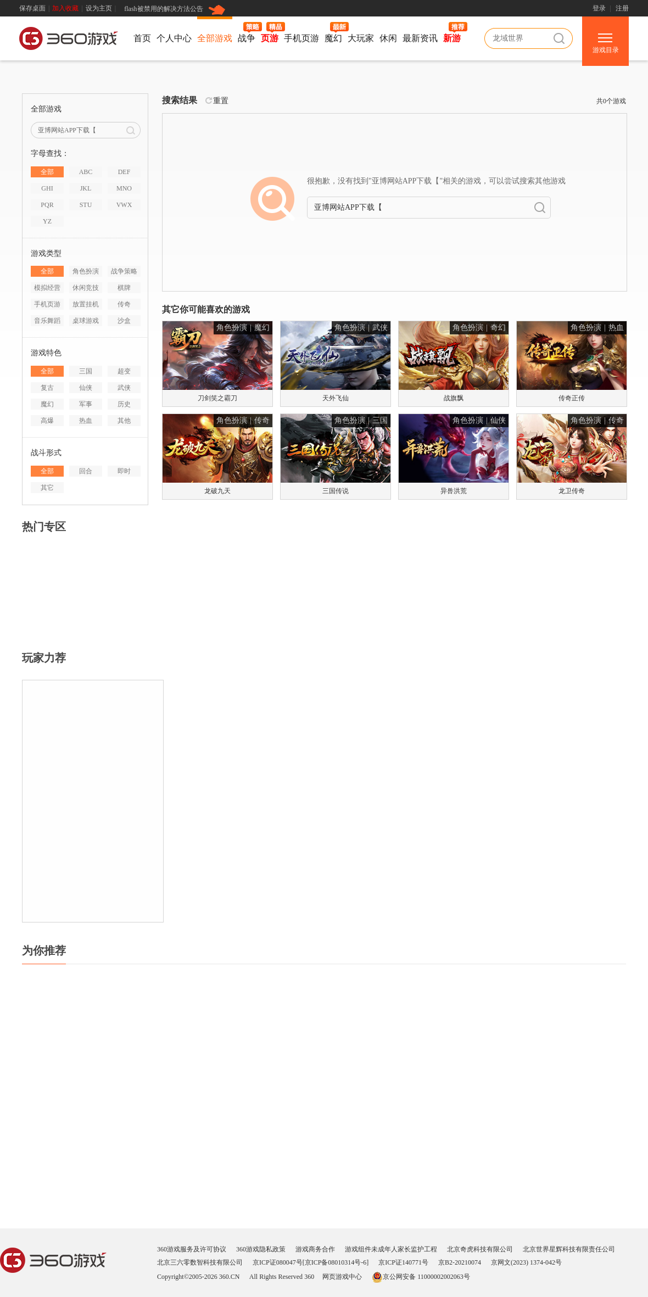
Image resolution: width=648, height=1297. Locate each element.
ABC (86, 172)
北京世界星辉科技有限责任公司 (569, 1249)
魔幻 (333, 38)
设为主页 (99, 8)
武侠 (124, 388)
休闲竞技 (85, 288)
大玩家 (361, 38)
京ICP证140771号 (403, 1262)
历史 (124, 404)
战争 (246, 38)
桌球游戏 (85, 321)
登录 (599, 8)
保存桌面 (32, 8)
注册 (622, 8)
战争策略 (124, 271)
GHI (47, 188)
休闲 (388, 38)
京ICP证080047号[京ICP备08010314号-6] (310, 1262)
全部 (47, 172)
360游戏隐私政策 (261, 1249)
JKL (86, 188)
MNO (124, 188)
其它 (47, 487)
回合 (85, 471)
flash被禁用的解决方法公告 (163, 9)
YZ (47, 221)
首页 (142, 38)
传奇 (124, 304)
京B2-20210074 (459, 1262)
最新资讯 (420, 38)
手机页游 (301, 38)
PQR (47, 205)
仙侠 (85, 388)
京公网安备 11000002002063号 (421, 1277)
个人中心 (174, 38)
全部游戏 (214, 38)
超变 (124, 371)
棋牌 (124, 288)
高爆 (47, 420)
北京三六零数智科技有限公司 (200, 1262)
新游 (452, 38)
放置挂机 (85, 304)
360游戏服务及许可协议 (191, 1249)
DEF (124, 172)
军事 (85, 404)
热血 (85, 420)
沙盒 (124, 321)
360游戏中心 (68, 40)
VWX (124, 205)
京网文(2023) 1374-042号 (526, 1262)
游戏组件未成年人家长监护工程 (391, 1249)
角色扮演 (85, 271)
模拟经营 (47, 288)
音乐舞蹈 (47, 321)
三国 (85, 371)
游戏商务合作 (315, 1249)
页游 (269, 38)
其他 (124, 420)
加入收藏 (65, 8)
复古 (47, 388)
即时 (124, 471)
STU (86, 205)
